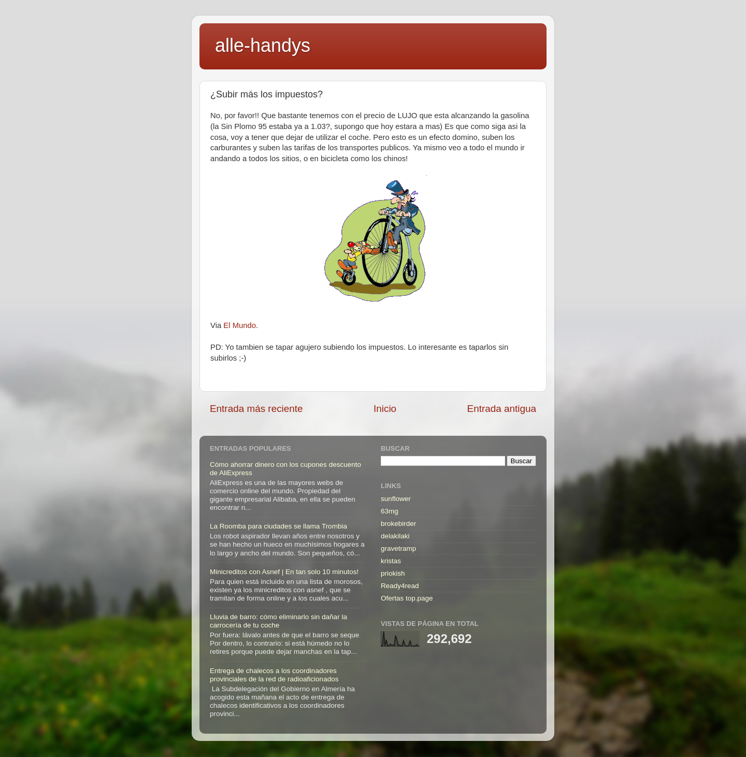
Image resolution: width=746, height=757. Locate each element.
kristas (391, 561)
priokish (393, 573)
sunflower (396, 499)
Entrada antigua (501, 408)
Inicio (385, 408)
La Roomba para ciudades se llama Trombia (278, 526)
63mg (389, 511)
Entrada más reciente (256, 408)
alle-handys (262, 45)
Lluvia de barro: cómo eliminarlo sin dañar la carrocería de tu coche (278, 621)
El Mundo (239, 325)
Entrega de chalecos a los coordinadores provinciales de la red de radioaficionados (274, 675)
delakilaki (395, 536)
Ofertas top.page (407, 598)
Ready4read (400, 586)
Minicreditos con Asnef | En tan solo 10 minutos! (284, 572)
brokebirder (398, 523)
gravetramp (398, 548)
